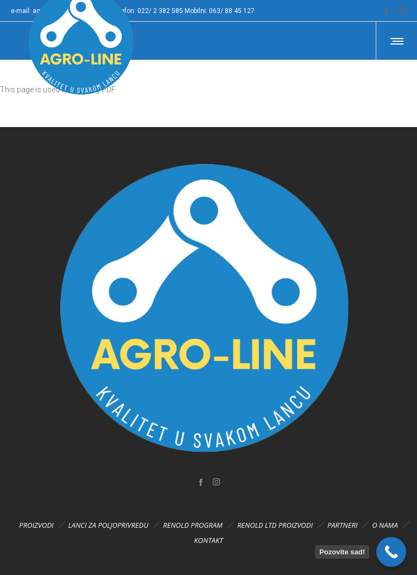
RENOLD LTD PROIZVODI (275, 525)
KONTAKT (208, 540)
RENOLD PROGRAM (193, 525)
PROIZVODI (36, 525)
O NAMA (384, 525)
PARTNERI (342, 525)
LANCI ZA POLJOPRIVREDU (108, 525)
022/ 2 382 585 (160, 11)
